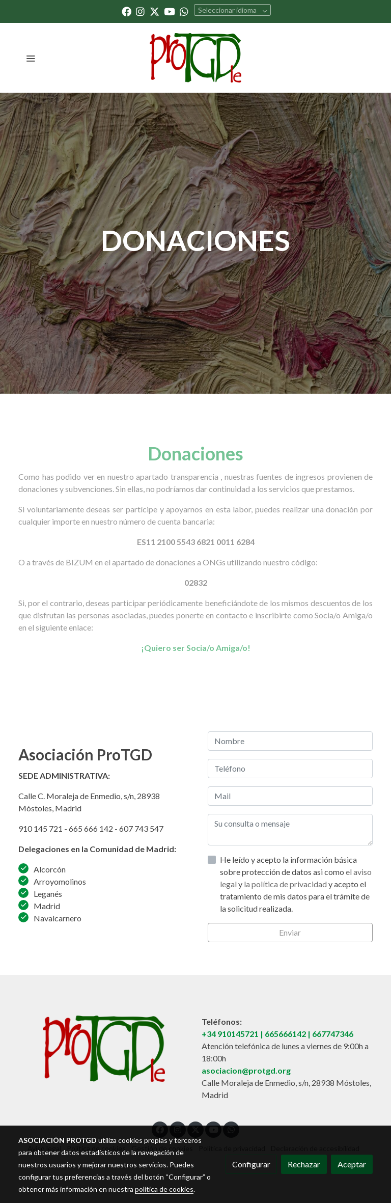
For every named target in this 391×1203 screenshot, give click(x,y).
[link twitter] (154, 11)
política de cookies (164, 1189)
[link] (196, 58)
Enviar (290, 932)
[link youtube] (169, 11)
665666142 (285, 1033)
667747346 (332, 1033)
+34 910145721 (230, 1033)
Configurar (251, 1164)
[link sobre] (104, 1048)
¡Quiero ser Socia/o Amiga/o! (195, 647)
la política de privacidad (286, 884)
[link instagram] (140, 11)
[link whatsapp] (184, 11)
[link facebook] (126, 11)
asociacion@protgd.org (246, 1070)
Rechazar (304, 1164)
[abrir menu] (30, 58)
